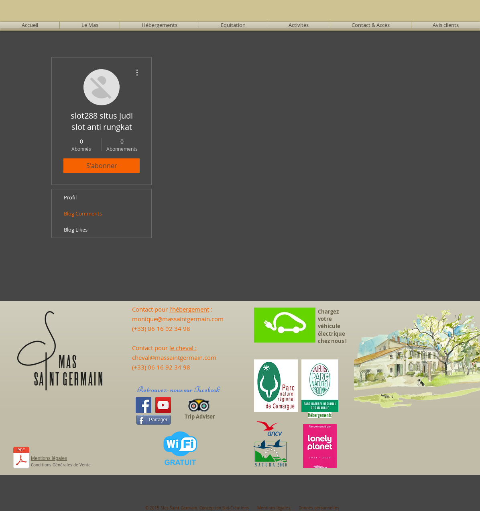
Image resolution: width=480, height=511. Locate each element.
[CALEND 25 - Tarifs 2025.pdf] (21, 458)
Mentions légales (274, 508)
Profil (70, 197)
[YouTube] (163, 405)
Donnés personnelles (319, 508)
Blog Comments (83, 213)
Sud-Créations (235, 508)
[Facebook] (143, 405)
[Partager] (153, 420)
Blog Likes (75, 229)
